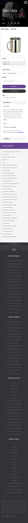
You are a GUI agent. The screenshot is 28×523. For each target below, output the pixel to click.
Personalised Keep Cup (14, 373)
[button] (10, 73)
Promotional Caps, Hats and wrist (14, 275)
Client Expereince (14, 388)
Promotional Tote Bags (14, 370)
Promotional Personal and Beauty (14, 337)
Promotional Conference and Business (14, 285)
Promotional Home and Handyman (14, 321)
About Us (14, 382)
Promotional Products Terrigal (14, 434)
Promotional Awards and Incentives (14, 266)
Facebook (14, 465)
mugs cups (21, 132)
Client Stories (14, 385)
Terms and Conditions (14, 453)
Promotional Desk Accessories (14, 288)
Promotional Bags (14, 269)
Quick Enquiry (7, 2)
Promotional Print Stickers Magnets (14, 346)
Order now (14, 86)
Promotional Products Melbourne (14, 428)
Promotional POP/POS (14, 343)
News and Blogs (14, 459)
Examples (14, 398)
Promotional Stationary (14, 355)
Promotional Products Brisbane (14, 413)
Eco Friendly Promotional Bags (14, 407)
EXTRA (4, 77)
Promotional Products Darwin (14, 419)
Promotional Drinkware (7, 17)
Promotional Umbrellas (14, 361)
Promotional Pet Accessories (14, 340)
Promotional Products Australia (14, 14)
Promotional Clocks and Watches (14, 278)
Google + (14, 468)
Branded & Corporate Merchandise (14, 492)
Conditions (6, 138)
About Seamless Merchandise (14, 483)
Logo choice (6, 69)
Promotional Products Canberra (14, 416)
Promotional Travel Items (14, 358)
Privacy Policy (14, 450)
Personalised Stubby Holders (14, 364)
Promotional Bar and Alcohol (14, 272)
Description (6, 102)
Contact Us (14, 395)
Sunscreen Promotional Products (14, 367)
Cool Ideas (14, 392)
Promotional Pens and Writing (14, 333)
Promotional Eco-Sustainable (14, 294)
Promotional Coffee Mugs (14, 303)
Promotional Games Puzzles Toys (14, 297)
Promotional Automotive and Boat (14, 263)
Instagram (14, 480)
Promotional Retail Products (14, 349)
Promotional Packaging (14, 330)
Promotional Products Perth (14, 422)
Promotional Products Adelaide (14, 410)
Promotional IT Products (14, 324)
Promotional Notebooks (14, 312)
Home (3, 14)
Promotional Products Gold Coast (14, 431)
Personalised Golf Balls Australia (14, 306)
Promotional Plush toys (14, 309)
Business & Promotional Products (14, 489)
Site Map (14, 462)
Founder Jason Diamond (14, 477)
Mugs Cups (18, 17)
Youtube (14, 474)
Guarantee (14, 446)
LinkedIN (14, 471)
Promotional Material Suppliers (14, 486)
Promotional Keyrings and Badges (14, 327)
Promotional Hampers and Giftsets (14, 300)
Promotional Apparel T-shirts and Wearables (14, 260)
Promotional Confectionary (14, 282)
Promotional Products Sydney (14, 425)
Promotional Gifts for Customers (14, 404)
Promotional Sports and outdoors (14, 352)
